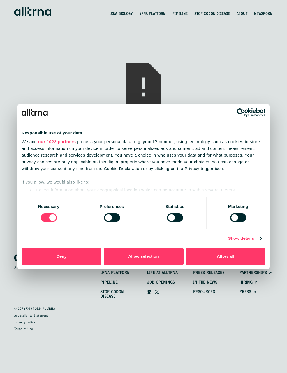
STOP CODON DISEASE (212, 14)
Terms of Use (23, 329)
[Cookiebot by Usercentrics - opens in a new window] (240, 112)
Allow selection (143, 256)
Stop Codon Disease (112, 294)
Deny (61, 256)
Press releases (208, 273)
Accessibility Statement (31, 315)
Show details (241, 238)
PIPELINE (180, 14)
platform (115, 273)
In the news (205, 282)
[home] (32, 11)
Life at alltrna (162, 273)
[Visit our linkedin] (149, 292)
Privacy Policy (24, 322)
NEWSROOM (263, 14)
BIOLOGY (121, 14)
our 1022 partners (57, 141)
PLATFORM (153, 14)
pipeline (109, 282)
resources (204, 292)
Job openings (161, 282)
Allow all (225, 256)
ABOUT (242, 14)
